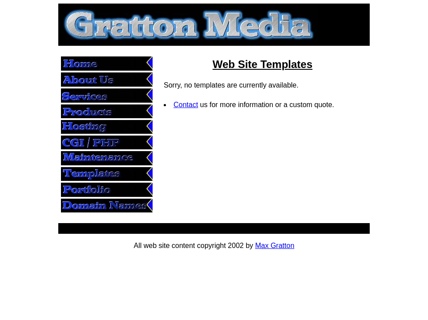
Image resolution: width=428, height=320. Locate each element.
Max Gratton (275, 245)
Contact (186, 104)
